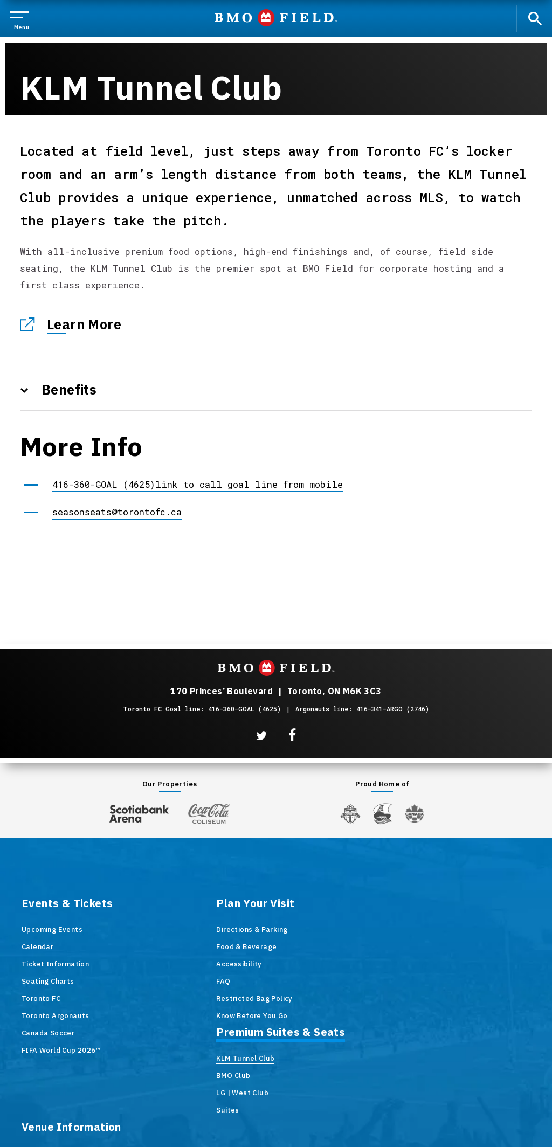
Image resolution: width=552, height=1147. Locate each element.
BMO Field (276, 19)
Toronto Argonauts (55, 1015)
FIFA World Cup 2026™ (61, 1050)
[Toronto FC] (350, 813)
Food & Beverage (181, 946)
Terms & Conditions (273, 1099)
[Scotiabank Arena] (139, 811)
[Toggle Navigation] (22, 19)
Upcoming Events (52, 929)
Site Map (209, 1099)
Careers (425, 981)
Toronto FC (41, 998)
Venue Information (461, 903)
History (424, 929)
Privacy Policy (348, 1099)
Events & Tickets (67, 903)
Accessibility (174, 964)
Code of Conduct (441, 1033)
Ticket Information (55, 964)
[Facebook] (292, 735)
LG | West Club (307, 964)
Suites (292, 981)
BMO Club (298, 946)
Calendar (37, 946)
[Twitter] (261, 736)
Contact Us (431, 1015)
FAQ (158, 981)
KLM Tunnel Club (310, 929)
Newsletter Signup (444, 998)
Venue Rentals (437, 964)
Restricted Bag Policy (189, 998)
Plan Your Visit (190, 903)
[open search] (533, 18)
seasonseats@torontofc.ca (117, 512)
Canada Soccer (48, 1033)
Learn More (84, 324)
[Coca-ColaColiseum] (209, 813)
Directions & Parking (187, 929)
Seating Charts (48, 981)
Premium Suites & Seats (345, 903)
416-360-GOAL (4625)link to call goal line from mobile (197, 484)
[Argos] (383, 813)
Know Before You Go (187, 1015)
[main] (276, 303)
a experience (276, 1123)
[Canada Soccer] (414, 813)
